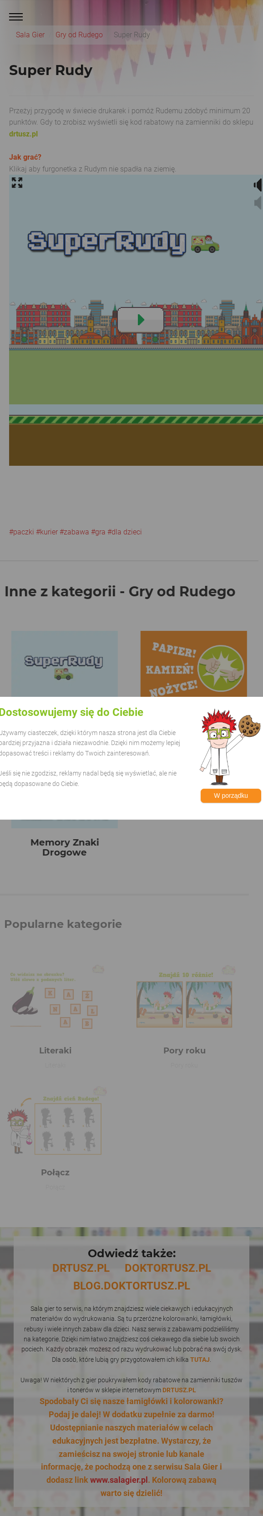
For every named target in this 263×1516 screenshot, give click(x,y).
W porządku (231, 795)
